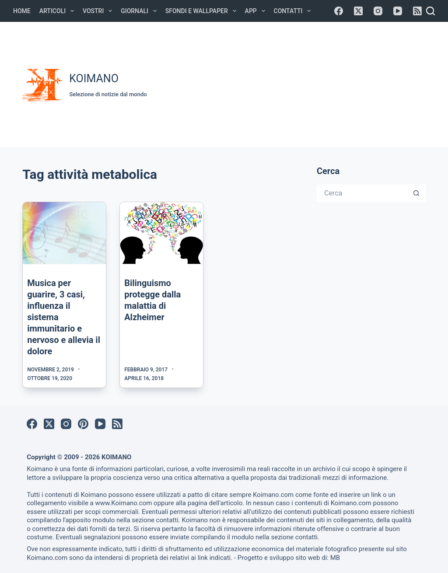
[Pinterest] (83, 424)
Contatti (294, 11)
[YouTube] (397, 11)
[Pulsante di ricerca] (417, 193)
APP (257, 11)
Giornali (140, 11)
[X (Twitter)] (358, 11)
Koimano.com (273, 495)
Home (22, 10)
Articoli (58, 11)
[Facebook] (338, 11)
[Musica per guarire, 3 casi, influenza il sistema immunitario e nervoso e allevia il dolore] (64, 233)
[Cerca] (430, 11)
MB (335, 558)
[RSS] (417, 11)
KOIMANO (94, 78)
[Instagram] (378, 11)
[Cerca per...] (362, 193)
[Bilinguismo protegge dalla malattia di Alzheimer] (161, 233)
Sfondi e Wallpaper (202, 11)
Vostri (99, 11)
